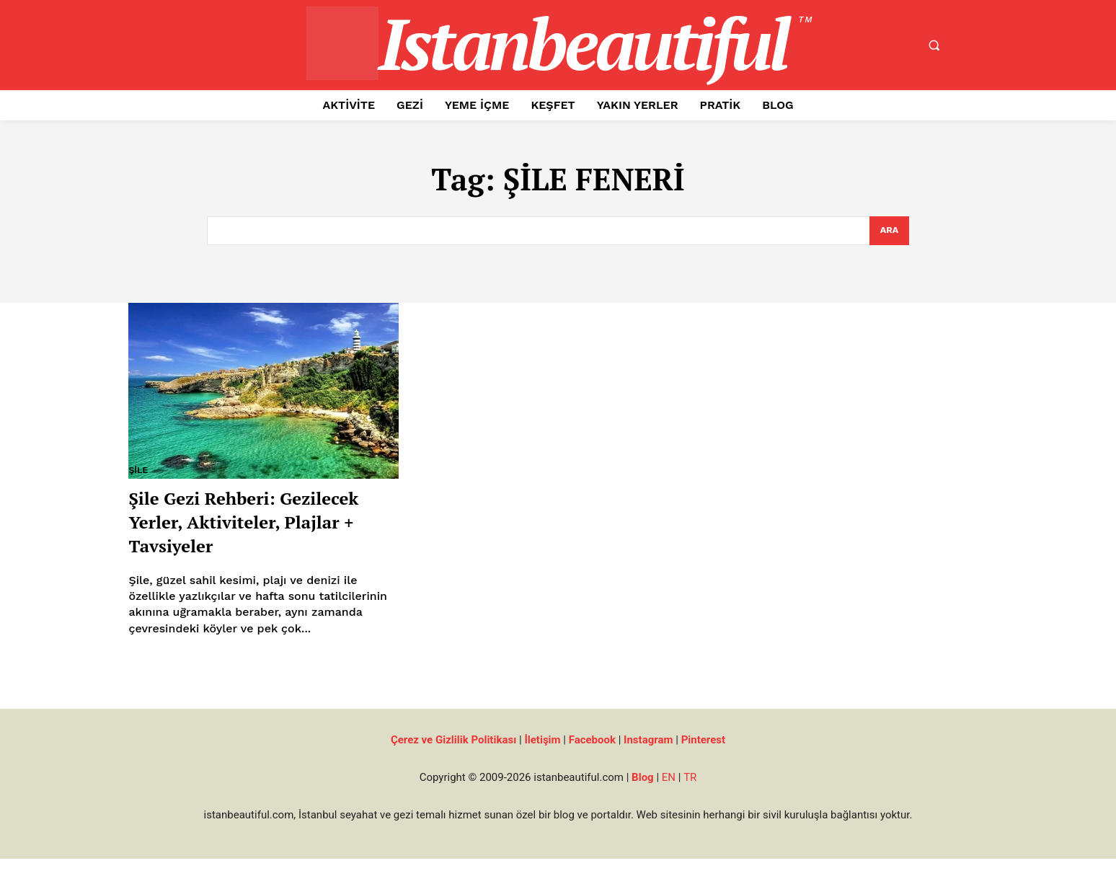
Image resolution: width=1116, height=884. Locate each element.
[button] (933, 45)
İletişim (542, 765)
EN (669, 802)
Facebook (592, 765)
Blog (643, 802)
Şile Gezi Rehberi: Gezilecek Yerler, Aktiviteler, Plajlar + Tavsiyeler (232, 533)
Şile (138, 471)
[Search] (889, 231)
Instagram (648, 765)
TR (689, 802)
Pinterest (703, 765)
